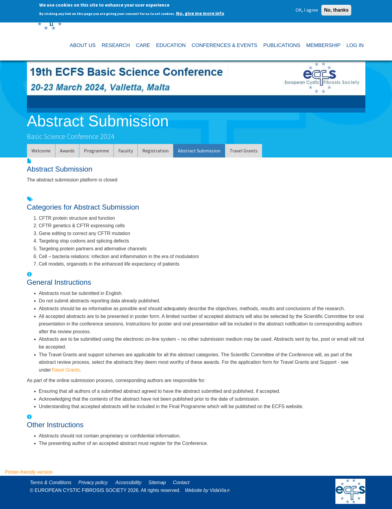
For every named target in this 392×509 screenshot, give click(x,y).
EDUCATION (171, 45)
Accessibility (128, 482)
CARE (143, 45)
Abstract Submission (199, 151)
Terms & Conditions (51, 482)
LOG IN (355, 45)
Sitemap (157, 482)
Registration (155, 151)
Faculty (125, 151)
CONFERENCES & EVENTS (224, 45)
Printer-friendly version (29, 472)
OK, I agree (307, 8)
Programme (96, 151)
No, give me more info (200, 11)
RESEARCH (116, 45)
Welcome (41, 151)
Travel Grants (244, 151)
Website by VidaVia (209, 490)
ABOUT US (83, 45)
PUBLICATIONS (281, 45)
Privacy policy (93, 482)
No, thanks (336, 7)
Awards (67, 151)
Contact (181, 482)
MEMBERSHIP (323, 45)
